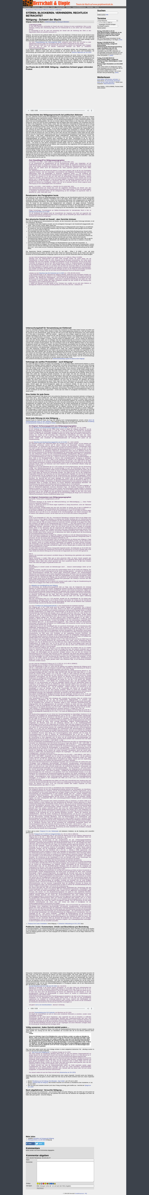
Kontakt (77, 1193)
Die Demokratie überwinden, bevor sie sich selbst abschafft (108, 81)
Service (97, 7)
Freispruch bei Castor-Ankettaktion (37, 923)
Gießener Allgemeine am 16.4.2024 (81, 52)
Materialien (90, 7)
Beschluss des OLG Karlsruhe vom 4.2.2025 (51, 273)
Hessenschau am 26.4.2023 (67, 1072)
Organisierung (45, 7)
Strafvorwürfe (39, 9)
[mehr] (120, 39)
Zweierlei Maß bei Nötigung (40, 1082)
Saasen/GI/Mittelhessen (79, 7)
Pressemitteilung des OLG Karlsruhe (45, 1012)
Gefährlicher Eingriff (50, 22)
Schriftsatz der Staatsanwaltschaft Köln (46, 606)
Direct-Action (27, 7)
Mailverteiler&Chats (109, 83)
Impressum (81, 1193)
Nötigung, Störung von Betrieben (53, 9)
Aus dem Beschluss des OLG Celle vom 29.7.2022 (43, 986)
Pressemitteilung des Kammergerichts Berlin (48, 42)
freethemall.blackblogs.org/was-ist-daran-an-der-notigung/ (69, 358)
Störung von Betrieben (63, 22)
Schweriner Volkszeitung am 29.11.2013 (69, 923)
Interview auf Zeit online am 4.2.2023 (39, 211)
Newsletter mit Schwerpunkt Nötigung (43, 1138)
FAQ (86, 1193)
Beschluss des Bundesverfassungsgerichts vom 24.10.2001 (50, 442)
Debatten (68, 7)
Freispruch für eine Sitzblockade (49, 831)
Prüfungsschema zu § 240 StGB (37, 1140)
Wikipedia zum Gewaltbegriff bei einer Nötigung (44, 585)
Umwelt (53, 7)
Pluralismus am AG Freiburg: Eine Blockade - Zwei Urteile (48, 1081)
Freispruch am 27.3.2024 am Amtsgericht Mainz (47, 834)
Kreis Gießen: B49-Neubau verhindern (107, 79)
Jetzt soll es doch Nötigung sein (40, 1052)
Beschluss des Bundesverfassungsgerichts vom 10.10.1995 (50, 427)
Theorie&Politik (60, 7)
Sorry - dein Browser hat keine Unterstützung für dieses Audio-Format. (60, 110)
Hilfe (107, 14)
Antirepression (36, 7)
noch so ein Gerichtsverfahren (43, 1005)
